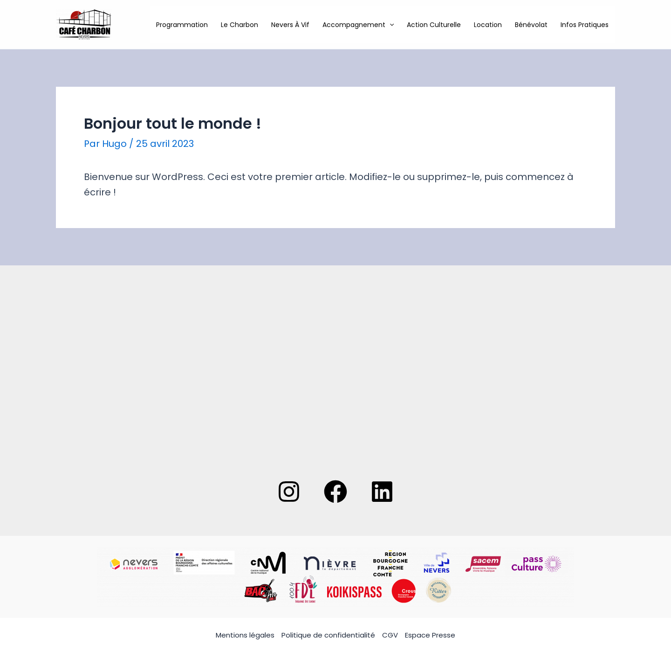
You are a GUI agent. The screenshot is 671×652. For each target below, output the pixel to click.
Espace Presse (430, 635)
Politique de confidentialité (328, 635)
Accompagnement (358, 24)
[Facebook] (335, 491)
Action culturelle (434, 24)
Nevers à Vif (290, 24)
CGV (390, 635)
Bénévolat (531, 24)
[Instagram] (289, 491)
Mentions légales (245, 635)
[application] (389, 24)
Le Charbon (239, 24)
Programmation (182, 24)
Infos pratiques (585, 24)
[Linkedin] (382, 491)
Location (488, 24)
